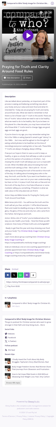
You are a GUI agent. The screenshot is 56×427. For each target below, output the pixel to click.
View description (12, 78)
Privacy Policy (22, 416)
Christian (24, 231)
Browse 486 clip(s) (13, 383)
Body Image (33, 231)
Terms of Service (8, 416)
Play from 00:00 (12, 286)
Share (27, 78)
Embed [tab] (15, 269)
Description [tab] (10, 96)
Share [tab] (7, 269)
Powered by (28, 401)
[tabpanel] (28, 178)
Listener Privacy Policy (36, 416)
